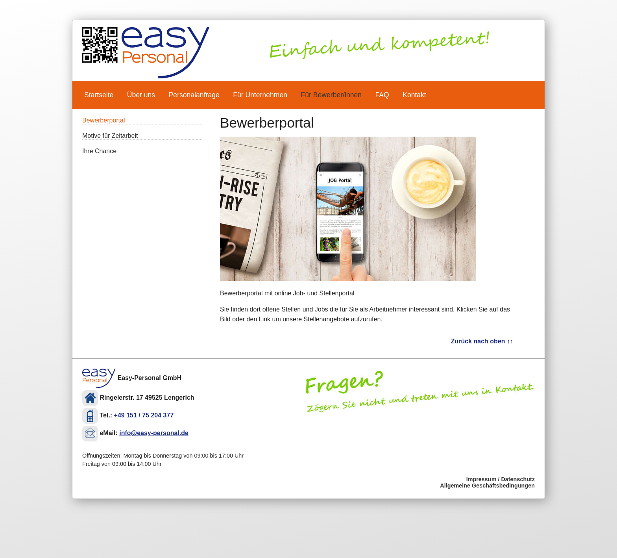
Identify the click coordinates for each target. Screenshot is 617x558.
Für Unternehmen (260, 95)
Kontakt (414, 95)
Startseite (98, 95)
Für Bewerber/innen (331, 95)
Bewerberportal (103, 120)
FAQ (382, 95)
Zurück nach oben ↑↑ (482, 341)
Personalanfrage (194, 95)
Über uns (141, 95)
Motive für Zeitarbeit (110, 135)
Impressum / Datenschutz (500, 479)
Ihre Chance (99, 151)
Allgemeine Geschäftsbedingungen (487, 485)
